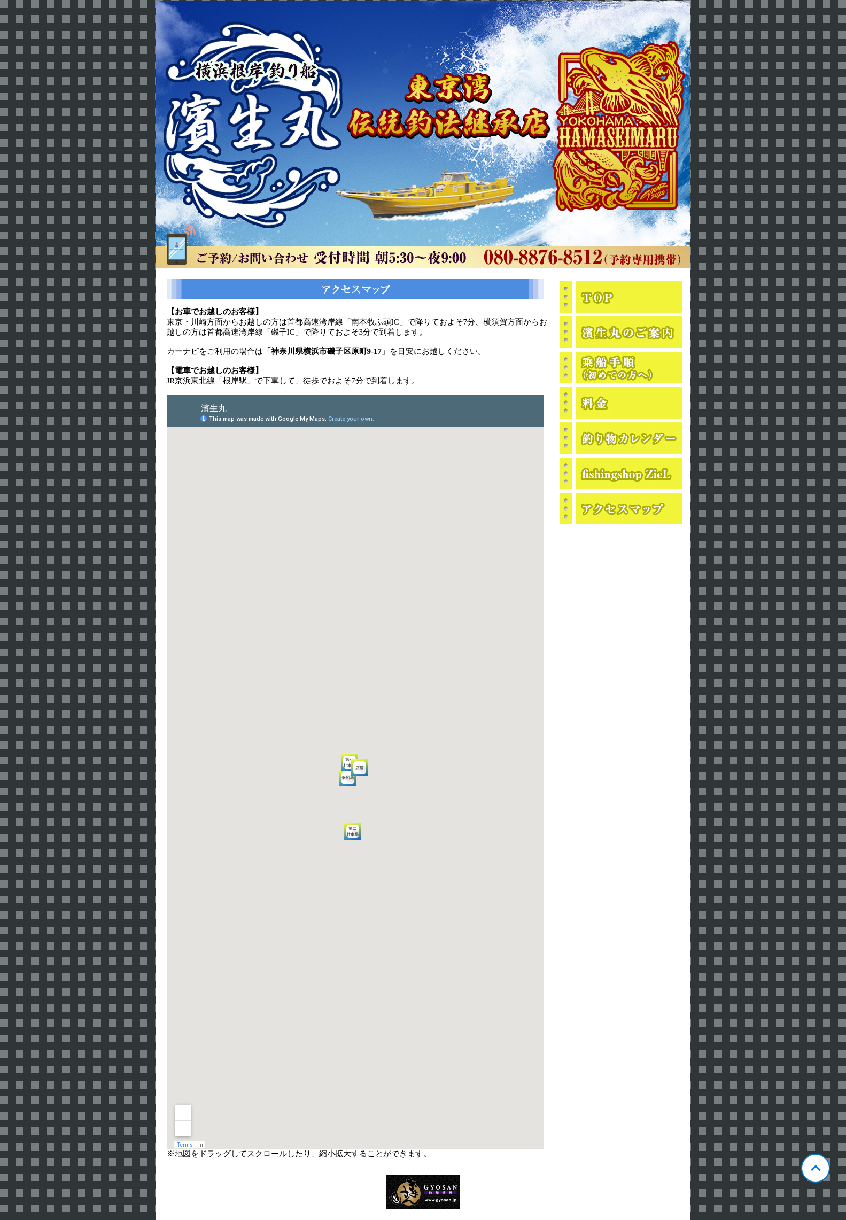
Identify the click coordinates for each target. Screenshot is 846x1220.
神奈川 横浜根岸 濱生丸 (423, 134)
